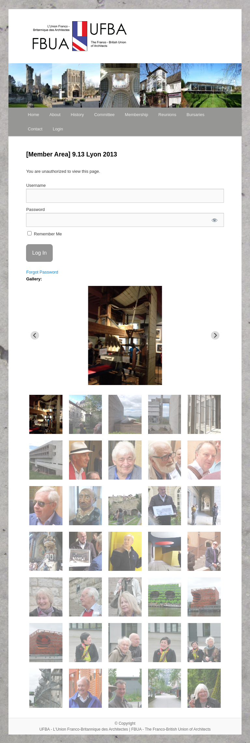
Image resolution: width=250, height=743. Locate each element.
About (55, 114)
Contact (35, 128)
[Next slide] (215, 335)
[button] (45, 414)
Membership (136, 114)
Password (35, 209)
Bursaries (195, 114)
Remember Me (44, 233)
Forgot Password (42, 272)
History (77, 114)
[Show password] (214, 220)
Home (33, 114)
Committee (104, 114)
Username (36, 185)
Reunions (167, 114)
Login (58, 128)
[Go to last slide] (35, 335)
